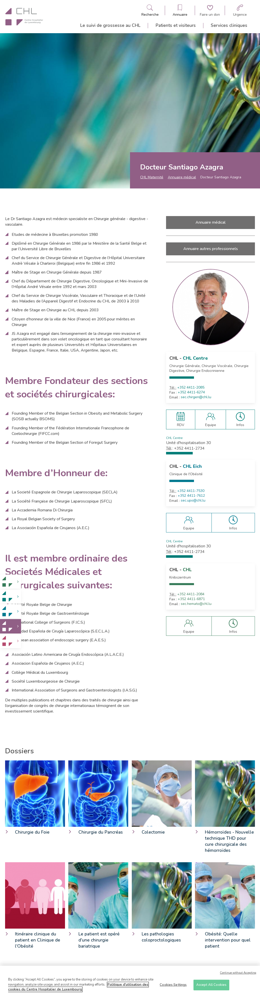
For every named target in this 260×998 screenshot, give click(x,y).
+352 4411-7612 (191, 495)
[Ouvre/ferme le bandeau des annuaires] (180, 10)
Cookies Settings (173, 986)
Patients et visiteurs (176, 25)
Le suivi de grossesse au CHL (110, 25)
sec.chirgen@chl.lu (196, 397)
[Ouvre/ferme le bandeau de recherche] (150, 10)
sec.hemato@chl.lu (196, 604)
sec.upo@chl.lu (193, 500)
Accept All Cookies (211, 986)
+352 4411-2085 (190, 387)
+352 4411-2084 (190, 594)
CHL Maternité (151, 177)
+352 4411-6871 (191, 599)
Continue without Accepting (238, 975)
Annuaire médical (182, 177)
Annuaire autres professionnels (210, 249)
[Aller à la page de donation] (210, 10)
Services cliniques (229, 25)
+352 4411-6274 (191, 392)
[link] (10, 581)
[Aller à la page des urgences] (240, 10)
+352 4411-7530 (190, 491)
